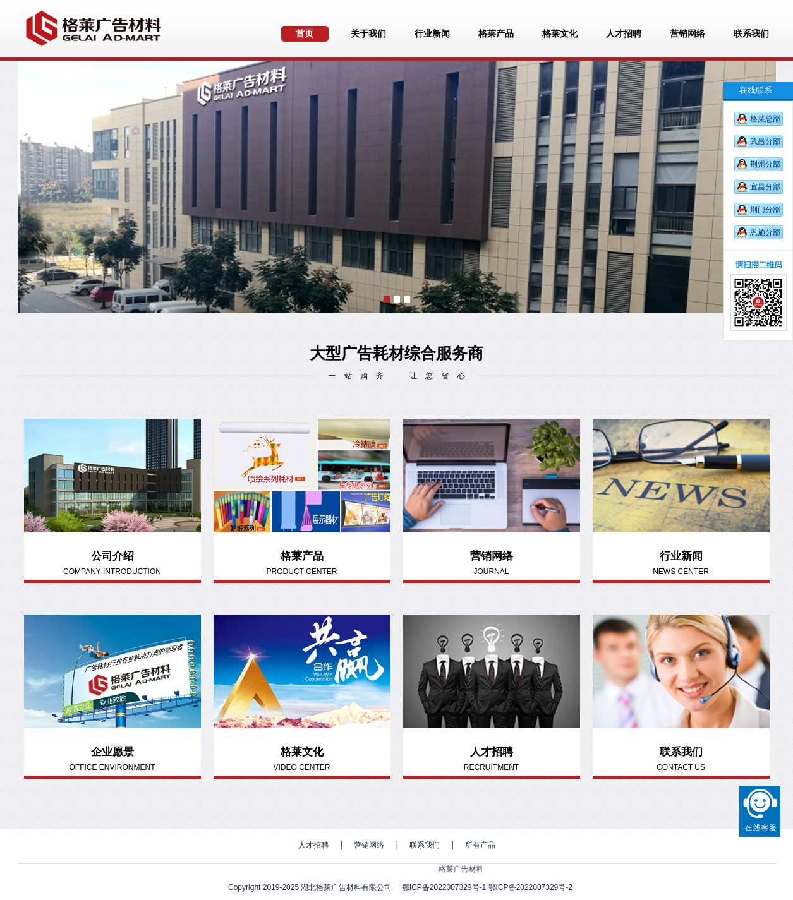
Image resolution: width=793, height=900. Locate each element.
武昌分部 (765, 141)
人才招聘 (313, 845)
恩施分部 (765, 232)
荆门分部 (765, 209)
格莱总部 (765, 118)
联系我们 (424, 845)
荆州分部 (765, 164)
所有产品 (480, 845)
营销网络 (369, 845)
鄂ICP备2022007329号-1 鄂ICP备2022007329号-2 (487, 887)
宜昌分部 (765, 187)
